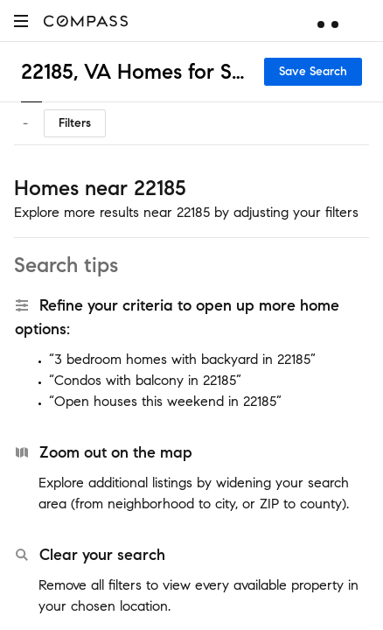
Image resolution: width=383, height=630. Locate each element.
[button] (21, 20)
